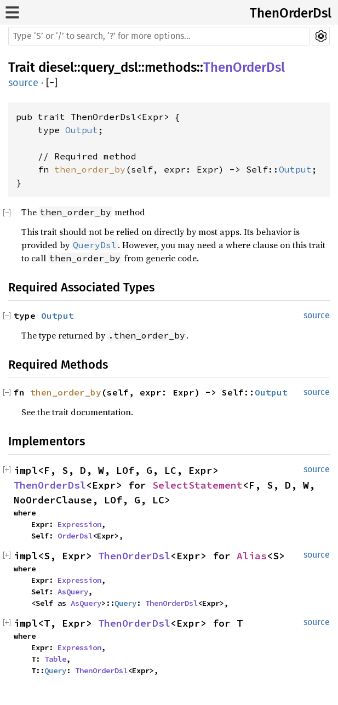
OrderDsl (75, 536)
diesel (56, 67)
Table (55, 659)
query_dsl (109, 67)
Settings (321, 36)
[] (52, 83)
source (23, 83)
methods (171, 67)
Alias (252, 555)
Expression (79, 524)
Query (125, 603)
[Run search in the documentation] (159, 36)
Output (81, 129)
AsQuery (73, 592)
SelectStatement (197, 485)
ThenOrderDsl (290, 13)
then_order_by (89, 169)
